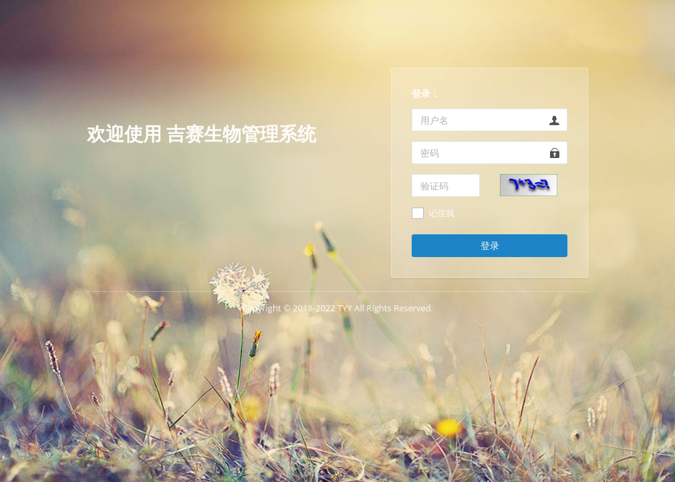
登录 (490, 245)
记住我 (441, 213)
